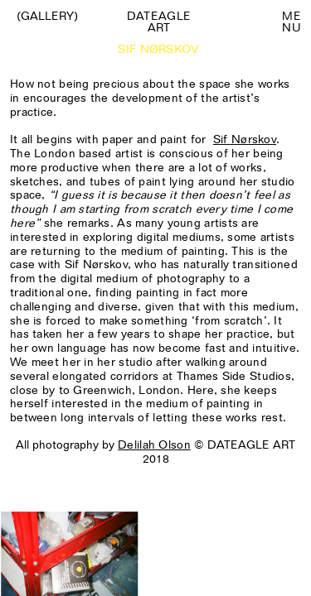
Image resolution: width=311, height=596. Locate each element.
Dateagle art (159, 21)
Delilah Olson (154, 444)
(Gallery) (47, 16)
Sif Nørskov (244, 139)
